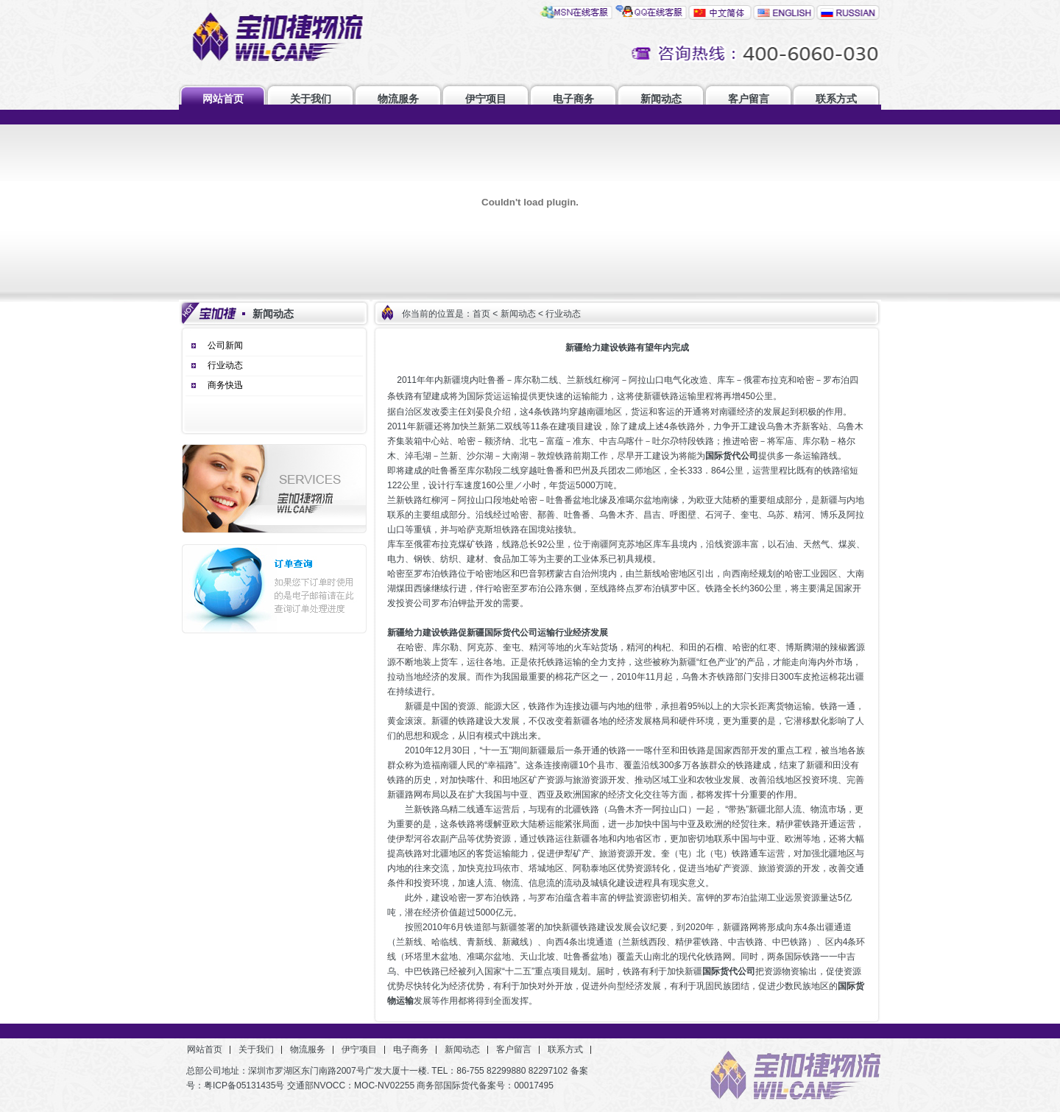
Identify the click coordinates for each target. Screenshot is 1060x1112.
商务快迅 (225, 385)
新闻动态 (661, 99)
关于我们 (310, 99)
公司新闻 (225, 345)
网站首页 (223, 99)
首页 (481, 314)
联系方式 (836, 99)
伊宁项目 (485, 99)
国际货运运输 (493, 396)
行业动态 (225, 365)
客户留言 (748, 99)
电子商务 (573, 99)
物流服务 (398, 99)
